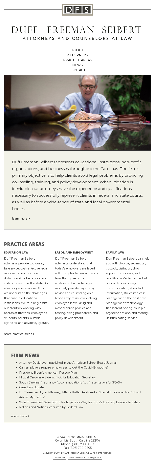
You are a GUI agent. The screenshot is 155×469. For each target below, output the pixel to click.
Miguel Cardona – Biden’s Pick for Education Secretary (57, 377)
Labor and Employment (74, 252)
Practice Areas (77, 60)
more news (20, 416)
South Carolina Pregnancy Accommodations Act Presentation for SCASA (70, 382)
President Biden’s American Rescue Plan (48, 372)
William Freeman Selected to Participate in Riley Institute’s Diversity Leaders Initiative (79, 402)
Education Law (16, 252)
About (77, 50)
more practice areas (19, 334)
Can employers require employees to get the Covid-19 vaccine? (64, 367)
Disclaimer (59, 457)
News (77, 65)
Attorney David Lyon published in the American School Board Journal (67, 362)
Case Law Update (31, 387)
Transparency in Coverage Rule (85, 457)
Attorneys (77, 55)
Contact (77, 70)
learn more (21, 218)
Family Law (115, 252)
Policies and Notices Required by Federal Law (51, 407)
